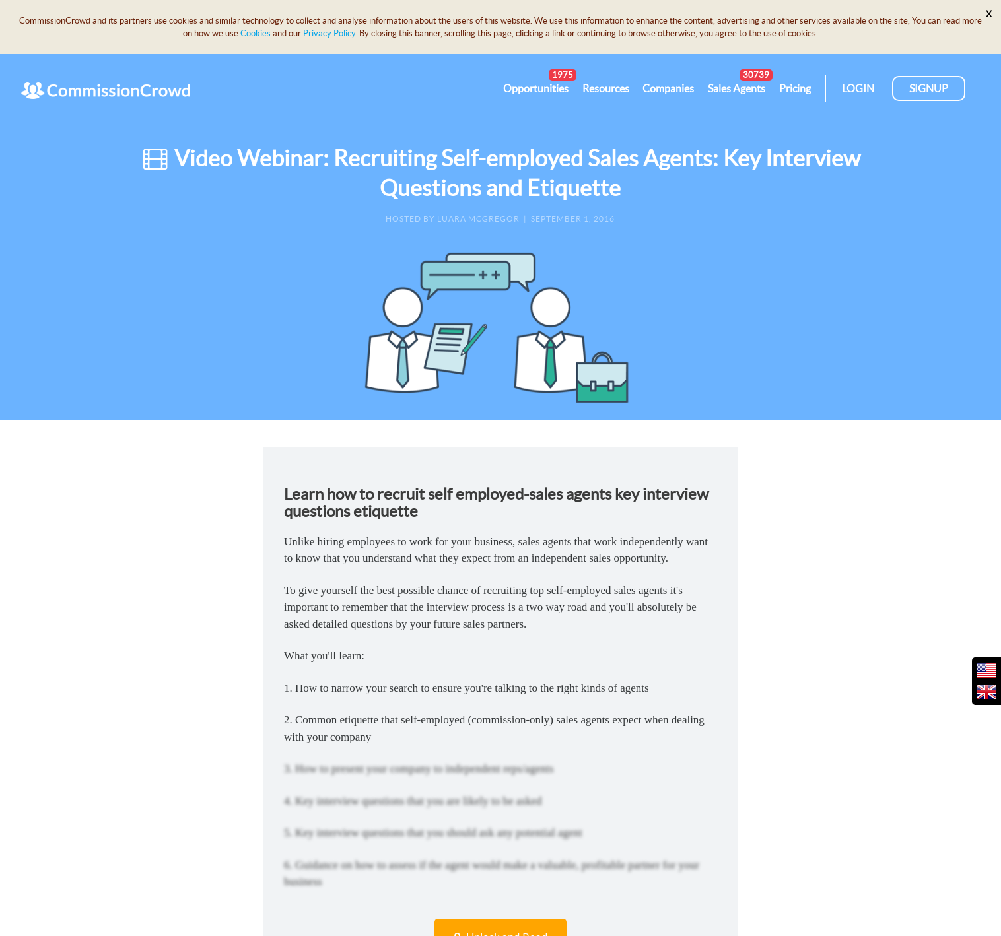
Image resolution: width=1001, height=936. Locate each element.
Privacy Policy (329, 33)
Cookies (255, 33)
